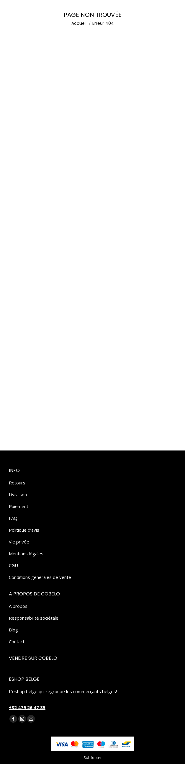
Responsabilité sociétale (33, 618)
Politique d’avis (24, 530)
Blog (13, 630)
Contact (16, 641)
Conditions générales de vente (40, 577)
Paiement (18, 506)
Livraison (18, 494)
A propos (18, 606)
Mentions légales (26, 553)
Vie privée (19, 542)
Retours (17, 483)
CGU (13, 565)
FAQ (13, 518)
